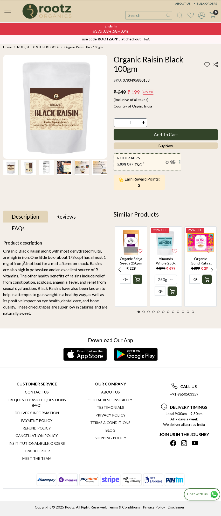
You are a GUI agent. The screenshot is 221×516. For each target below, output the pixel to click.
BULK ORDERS (205, 3)
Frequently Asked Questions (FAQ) (37, 402)
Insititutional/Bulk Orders (37, 443)
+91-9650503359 (184, 394)
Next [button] (212, 269)
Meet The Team (36, 458)
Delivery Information (37, 413)
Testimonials (110, 407)
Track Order (37, 451)
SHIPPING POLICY (110, 438)
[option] (131, 266)
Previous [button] (119, 269)
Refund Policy (37, 428)
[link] (179, 15)
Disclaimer (176, 507)
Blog (110, 430)
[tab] (25, 217)
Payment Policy (36, 420)
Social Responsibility (110, 400)
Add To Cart (166, 134)
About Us (110, 392)
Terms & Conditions (110, 422)
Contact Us (37, 392)
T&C (146, 39)
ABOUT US (182, 3)
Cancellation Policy (37, 435)
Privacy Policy (110, 415)
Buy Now (165, 146)
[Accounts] (201, 15)
